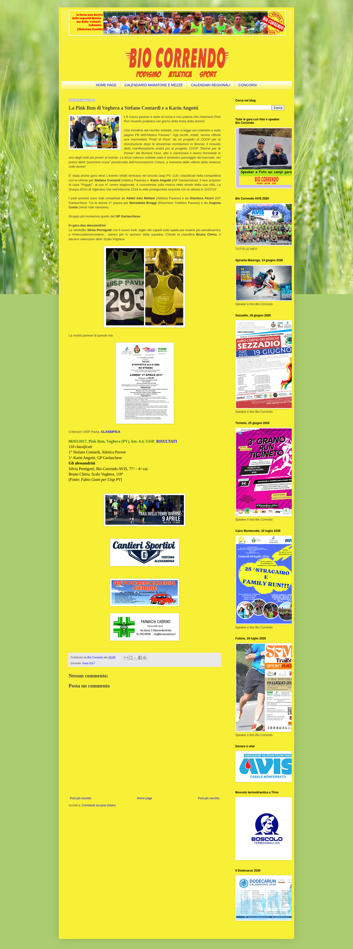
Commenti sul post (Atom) (99, 805)
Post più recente (80, 798)
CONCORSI (248, 85)
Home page (144, 798)
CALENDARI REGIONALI (210, 85)
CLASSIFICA (110, 432)
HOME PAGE (106, 85)
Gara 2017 (88, 663)
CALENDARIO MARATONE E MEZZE (154, 85)
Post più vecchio (208, 798)
